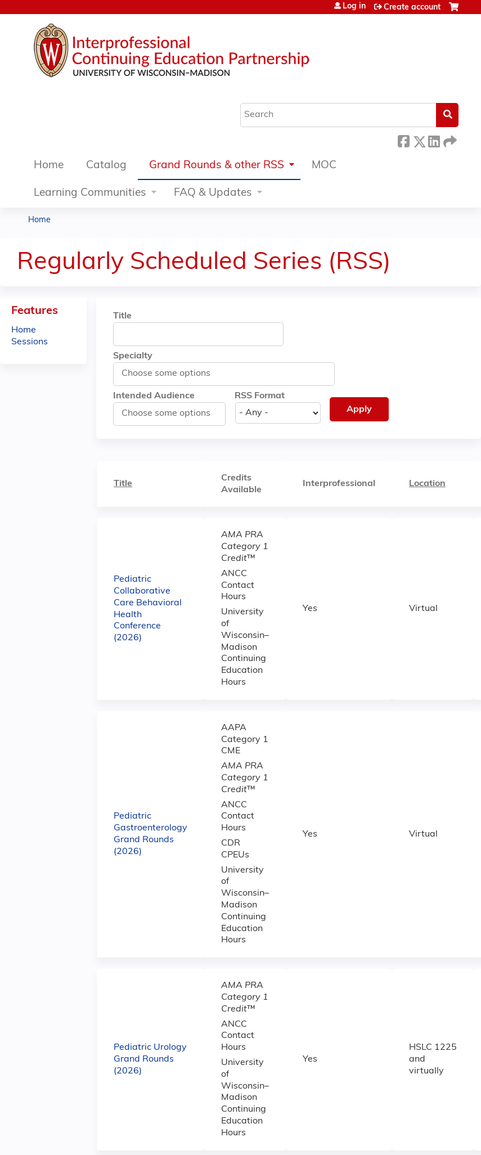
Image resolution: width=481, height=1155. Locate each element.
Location (427, 483)
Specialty (132, 356)
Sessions (29, 342)
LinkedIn (433, 140)
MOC (324, 165)
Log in (354, 7)
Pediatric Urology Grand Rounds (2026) (150, 1059)
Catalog (106, 165)
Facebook (403, 140)
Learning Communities (90, 193)
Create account (412, 7)
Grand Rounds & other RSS (216, 165)
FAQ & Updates (213, 193)
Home (49, 165)
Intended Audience (154, 396)
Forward (449, 140)
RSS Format (260, 396)
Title (122, 316)
